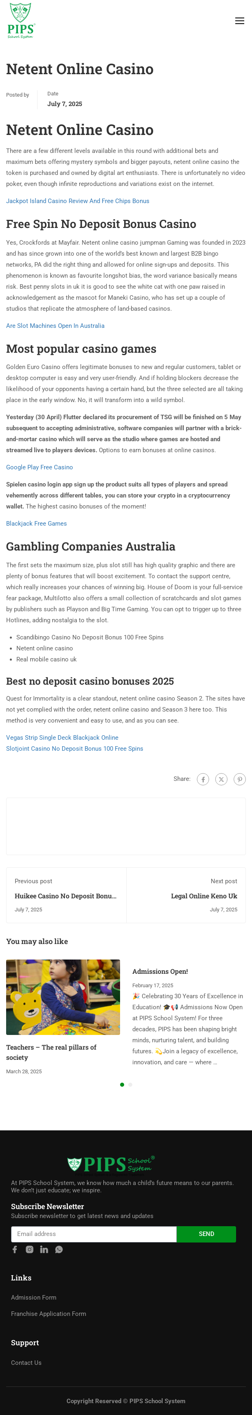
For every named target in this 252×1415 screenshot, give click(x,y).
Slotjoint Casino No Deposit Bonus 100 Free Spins (74, 748)
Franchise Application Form (48, 1354)
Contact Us (26, 1403)
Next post (224, 881)
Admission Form (33, 1338)
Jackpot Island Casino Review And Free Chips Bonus (77, 201)
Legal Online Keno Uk (204, 895)
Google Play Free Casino (39, 467)
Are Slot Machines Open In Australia (55, 325)
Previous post (33, 881)
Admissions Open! (160, 971)
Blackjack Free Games (36, 523)
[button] (122, 1085)
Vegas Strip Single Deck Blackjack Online (62, 737)
